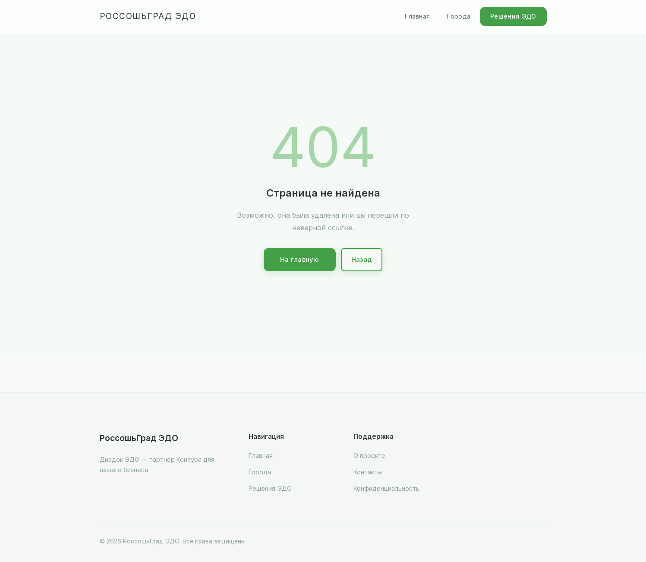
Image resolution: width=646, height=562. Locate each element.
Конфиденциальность (386, 488)
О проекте (369, 455)
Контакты (367, 472)
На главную (299, 260)
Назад (361, 260)
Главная (417, 16)
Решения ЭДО (513, 16)
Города (458, 16)
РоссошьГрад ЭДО (148, 16)
